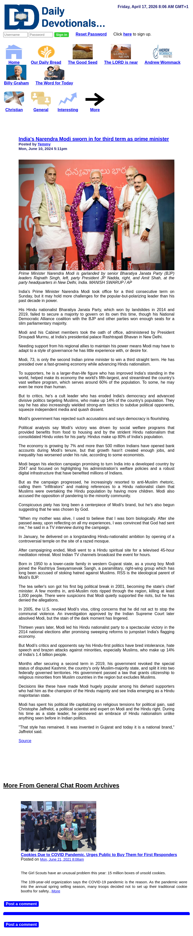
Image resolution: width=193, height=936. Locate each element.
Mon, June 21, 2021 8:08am (62, 859)
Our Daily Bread (46, 60)
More (56, 891)
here (127, 34)
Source (25, 741)
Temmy (44, 144)
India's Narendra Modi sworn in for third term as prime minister (94, 139)
